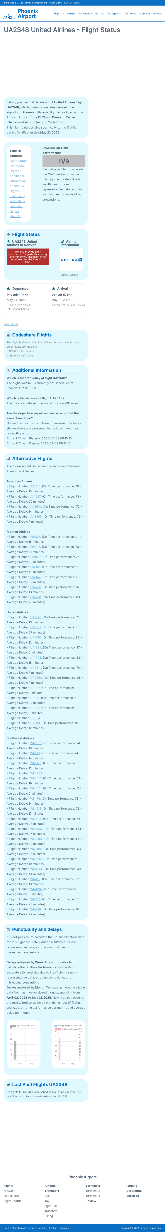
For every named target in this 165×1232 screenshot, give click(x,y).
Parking (100, 13)
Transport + (115, 13)
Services (145, 13)
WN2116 (35, 819)
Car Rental (131, 13)
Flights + (59, 13)
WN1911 (35, 808)
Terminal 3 (93, 1191)
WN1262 (36, 773)
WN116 (35, 753)
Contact (53, 1228)
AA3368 (36, 516)
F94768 (35, 597)
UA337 (35, 688)
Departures (11, 1196)
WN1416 (35, 778)
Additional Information (18, 178)
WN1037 (36, 743)
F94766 (35, 587)
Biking (49, 1216)
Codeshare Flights (17, 168)
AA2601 (35, 506)
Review (157, 13)
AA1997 (35, 496)
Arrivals (9, 1191)
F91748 (35, 547)
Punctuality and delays (17, 198)
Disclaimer (41, 1228)
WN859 (35, 909)
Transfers (51, 1211)
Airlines (71, 13)
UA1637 (35, 627)
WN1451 (35, 788)
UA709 (35, 723)
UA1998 (35, 657)
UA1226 (35, 617)
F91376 (35, 537)
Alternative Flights (17, 188)
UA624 (35, 718)
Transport (52, 1191)
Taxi (47, 1201)
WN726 (35, 899)
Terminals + (85, 13)
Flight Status (18, 161)
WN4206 (36, 889)
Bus (47, 1196)
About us (64, 1228)
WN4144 (36, 869)
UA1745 (35, 637)
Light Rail (51, 1206)
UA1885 (35, 647)
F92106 (35, 567)
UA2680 (36, 677)
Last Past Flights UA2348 (16, 211)
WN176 (35, 798)
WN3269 (36, 859)
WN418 (35, 879)
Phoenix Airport (28, 13)
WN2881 (36, 849)
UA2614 (35, 667)
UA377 (34, 698)
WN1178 (35, 763)
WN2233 (36, 829)
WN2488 (36, 839)
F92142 (35, 577)
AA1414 (35, 486)
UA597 (35, 708)
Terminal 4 (93, 1196)
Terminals (93, 1186)
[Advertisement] (82, 67)
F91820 (35, 557)
